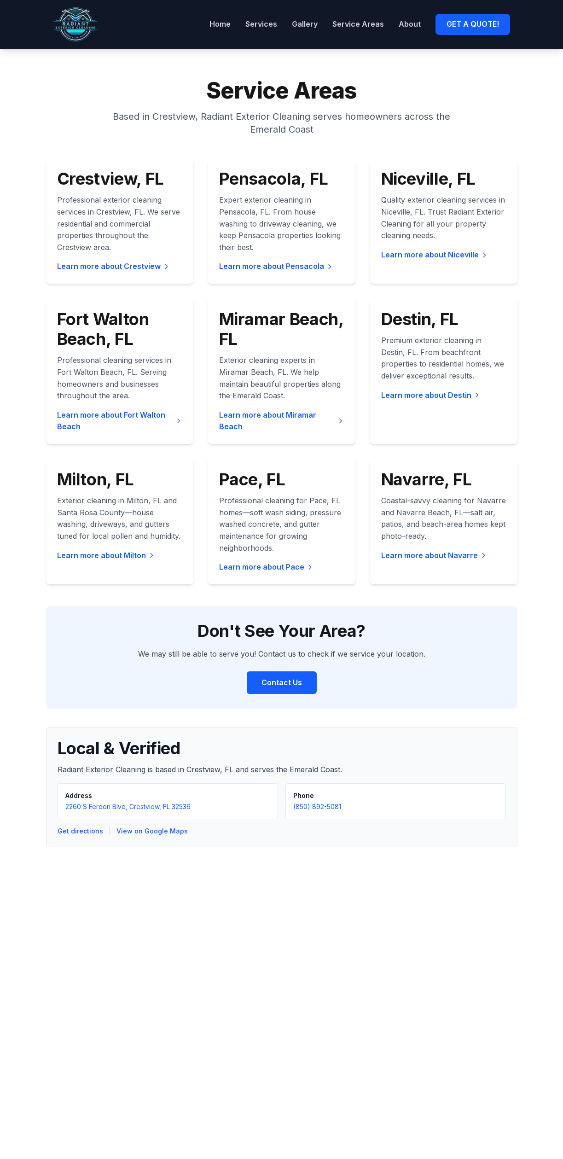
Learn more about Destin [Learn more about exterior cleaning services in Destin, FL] (431, 395)
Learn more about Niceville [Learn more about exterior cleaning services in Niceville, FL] (434, 254)
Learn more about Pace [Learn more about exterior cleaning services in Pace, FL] (266, 566)
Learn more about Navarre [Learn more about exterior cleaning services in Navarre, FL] (434, 555)
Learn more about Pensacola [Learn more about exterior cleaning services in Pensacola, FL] (276, 266)
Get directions (80, 831)
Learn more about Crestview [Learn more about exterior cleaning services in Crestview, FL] (113, 266)
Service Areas (358, 24)
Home (220, 24)
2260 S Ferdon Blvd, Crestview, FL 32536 (128, 806)
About (410, 24)
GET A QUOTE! (473, 24)
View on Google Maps (152, 831)
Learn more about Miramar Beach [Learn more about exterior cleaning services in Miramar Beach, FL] (281, 420)
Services (261, 24)
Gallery (305, 24)
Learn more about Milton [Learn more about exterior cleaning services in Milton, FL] (106, 555)
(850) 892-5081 (317, 806)
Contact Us (281, 682)
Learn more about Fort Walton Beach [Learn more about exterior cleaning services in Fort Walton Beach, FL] (119, 420)
